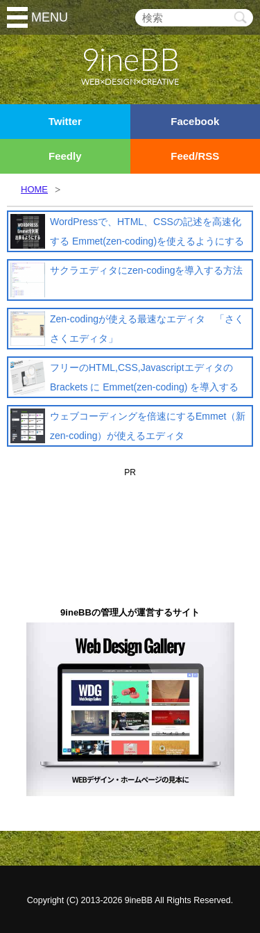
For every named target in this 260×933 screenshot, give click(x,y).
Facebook (195, 121)
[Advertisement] (130, 502)
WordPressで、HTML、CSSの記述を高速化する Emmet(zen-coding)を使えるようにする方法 (147, 241)
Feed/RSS (195, 156)
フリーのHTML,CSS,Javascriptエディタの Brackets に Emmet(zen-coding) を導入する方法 (144, 387)
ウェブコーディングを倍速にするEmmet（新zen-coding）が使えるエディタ (147, 426)
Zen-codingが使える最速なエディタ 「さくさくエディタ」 (147, 328)
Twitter (65, 121)
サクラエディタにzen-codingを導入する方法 (146, 270)
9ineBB (139, 900)
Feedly (65, 156)
